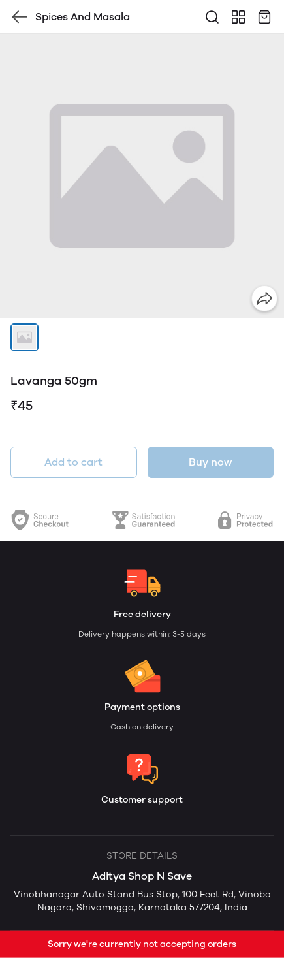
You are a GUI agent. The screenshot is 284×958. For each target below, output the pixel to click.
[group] (142, 176)
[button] (24, 337)
